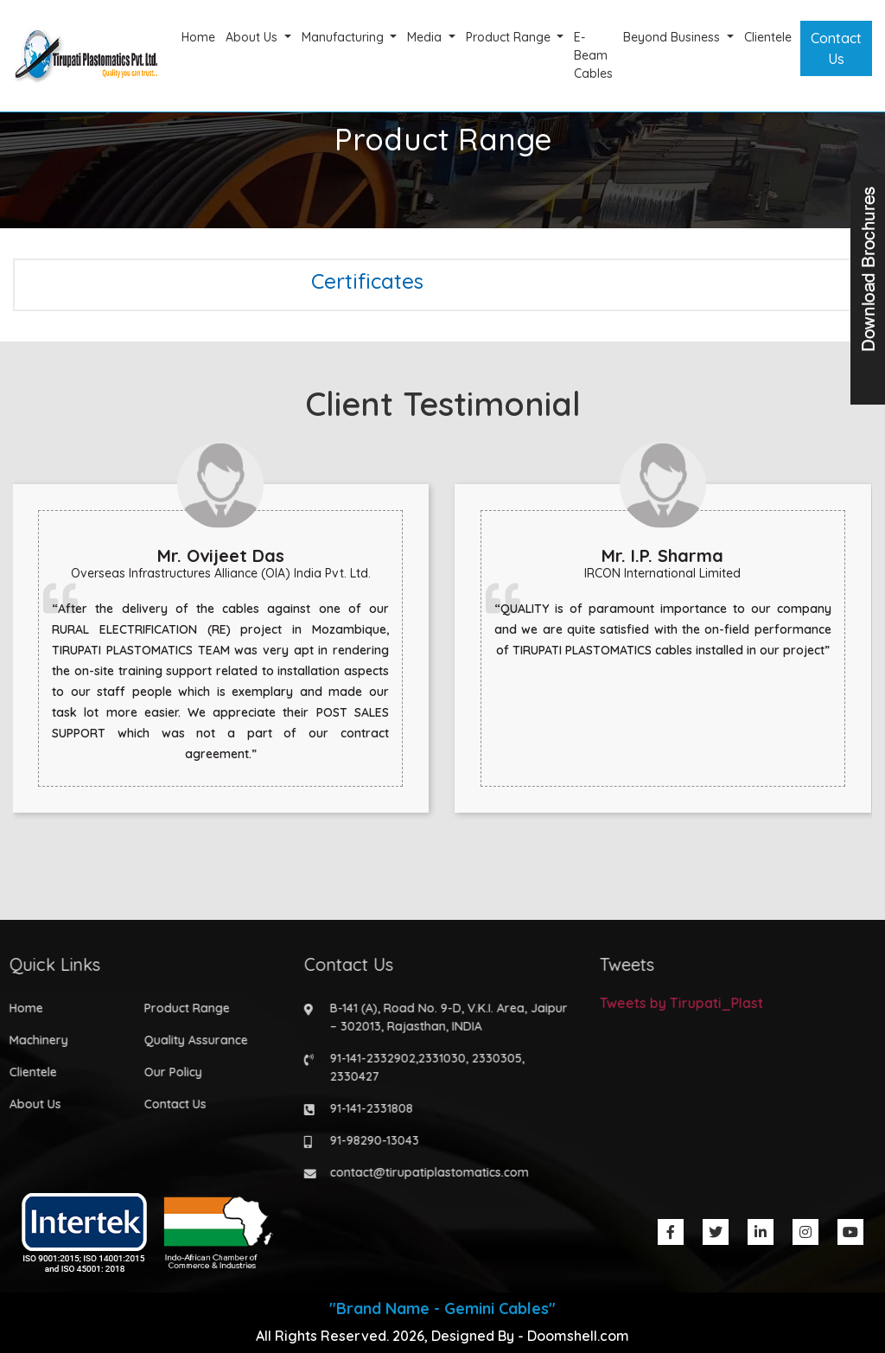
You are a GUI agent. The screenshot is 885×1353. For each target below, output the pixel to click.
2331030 (438, 1058)
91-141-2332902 (368, 1058)
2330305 (493, 1058)
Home (198, 37)
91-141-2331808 (367, 1108)
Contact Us (836, 48)
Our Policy (168, 1072)
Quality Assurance (191, 1040)
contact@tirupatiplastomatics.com (425, 1172)
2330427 (350, 1076)
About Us (253, 37)
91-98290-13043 (370, 1140)
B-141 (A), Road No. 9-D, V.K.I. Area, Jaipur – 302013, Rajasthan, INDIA (444, 1017)
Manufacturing (344, 37)
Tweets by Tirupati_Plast (676, 1003)
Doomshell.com (578, 1335)
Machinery (33, 1040)
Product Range (510, 37)
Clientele (768, 37)
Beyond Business (673, 37)
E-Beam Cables (593, 55)
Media (426, 37)
